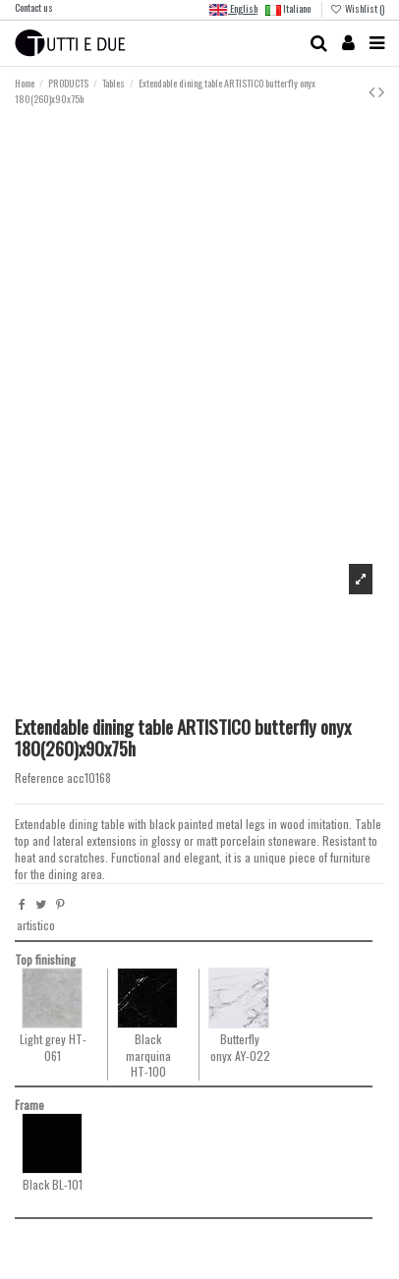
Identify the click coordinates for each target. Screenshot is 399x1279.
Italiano (288, 8)
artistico (36, 925)
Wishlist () (357, 8)
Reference (39, 778)
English (232, 10)
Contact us (34, 7)
